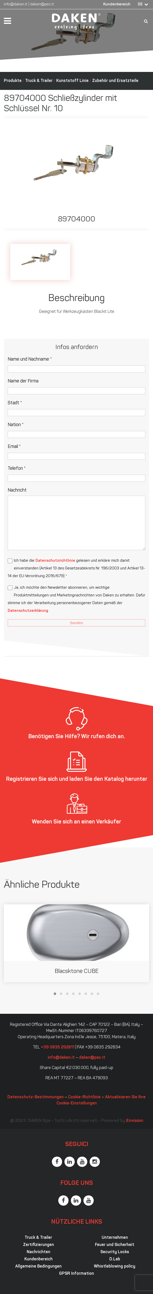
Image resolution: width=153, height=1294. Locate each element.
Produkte (13, 81)
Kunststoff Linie (72, 81)
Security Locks (114, 1252)
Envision (134, 1121)
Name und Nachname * (30, 359)
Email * (14, 446)
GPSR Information (76, 1274)
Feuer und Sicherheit (114, 1245)
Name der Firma (23, 381)
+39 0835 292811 (57, 1047)
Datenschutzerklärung (28, 611)
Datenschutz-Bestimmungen (35, 1097)
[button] (55, 993)
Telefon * (17, 468)
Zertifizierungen (38, 1245)
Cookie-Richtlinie (84, 1097)
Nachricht (17, 490)
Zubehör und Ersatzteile (115, 81)
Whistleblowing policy (114, 1266)
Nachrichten (38, 1252)
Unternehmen (115, 1238)
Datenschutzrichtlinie (55, 561)
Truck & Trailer (39, 81)
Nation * (16, 425)
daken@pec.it (42, 4)
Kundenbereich (116, 4)
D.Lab (114, 1259)
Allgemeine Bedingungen (38, 1266)
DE (140, 4)
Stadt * (15, 403)
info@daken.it (15, 4)
